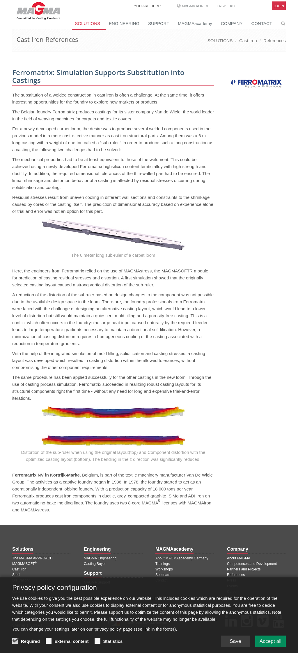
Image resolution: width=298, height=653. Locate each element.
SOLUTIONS (87, 23)
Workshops (164, 569)
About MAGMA (238, 558)
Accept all (269, 645)
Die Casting (21, 580)
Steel (16, 575)
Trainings (162, 564)
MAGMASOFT (24, 564)
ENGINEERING (124, 23)
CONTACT (261, 23)
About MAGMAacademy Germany (181, 558)
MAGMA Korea (195, 6)
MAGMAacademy (195, 23)
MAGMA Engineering (100, 558)
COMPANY (232, 23)
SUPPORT (158, 23)
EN (221, 6)
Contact (161, 580)
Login (279, 5)
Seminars (162, 575)
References (274, 40)
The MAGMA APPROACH (32, 558)
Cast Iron (248, 40)
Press (231, 580)
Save (233, 645)
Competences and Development (252, 564)
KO (232, 6)
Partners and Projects (243, 569)
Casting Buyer (95, 564)
